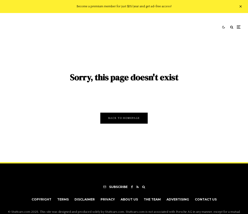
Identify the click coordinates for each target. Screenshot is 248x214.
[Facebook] (132, 186)
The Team (152, 199)
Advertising (178, 199)
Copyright (41, 199)
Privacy (108, 199)
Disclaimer (84, 199)
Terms (63, 199)
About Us (129, 199)
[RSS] (137, 186)
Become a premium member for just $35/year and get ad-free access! (124, 6)
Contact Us (206, 199)
